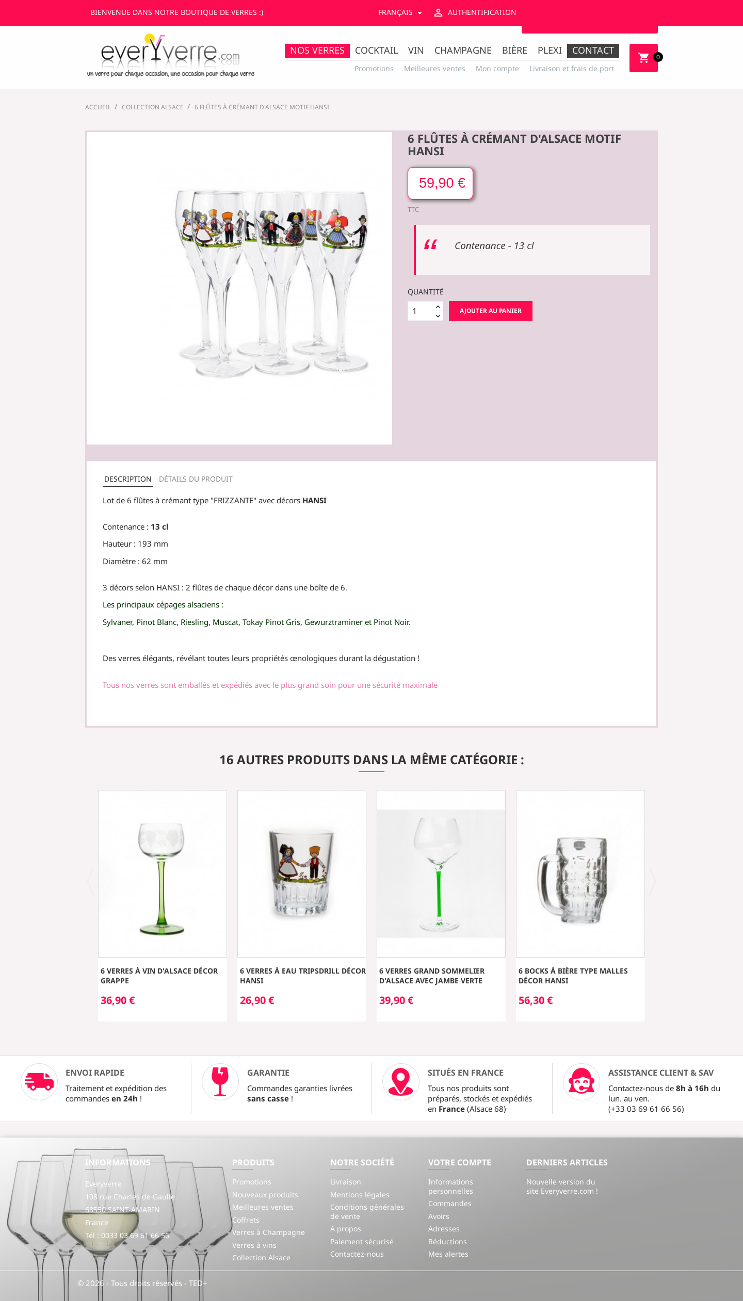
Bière (514, 50)
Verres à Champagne (268, 1232)
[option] (162, 906)
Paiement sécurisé (362, 1241)
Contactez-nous (357, 1254)
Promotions (374, 68)
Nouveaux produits (265, 1194)
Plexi (550, 50)
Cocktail (376, 50)
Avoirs (438, 1216)
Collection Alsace (261, 1257)
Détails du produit (196, 479)
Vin (416, 50)
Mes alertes (448, 1254)
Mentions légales (360, 1194)
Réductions (447, 1241)
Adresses (444, 1228)
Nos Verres (317, 50)
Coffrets (246, 1220)
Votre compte (459, 1162)
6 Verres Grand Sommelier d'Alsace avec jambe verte (431, 976)
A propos (345, 1228)
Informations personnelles (450, 1186)
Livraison (345, 1182)
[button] (90, 880)
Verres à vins (254, 1245)
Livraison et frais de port (571, 68)
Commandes (450, 1203)
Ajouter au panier (491, 310)
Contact (593, 50)
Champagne (463, 50)
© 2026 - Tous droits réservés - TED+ (142, 1283)
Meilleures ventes (434, 68)
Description (128, 479)
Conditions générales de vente (367, 1211)
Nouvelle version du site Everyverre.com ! (562, 1186)
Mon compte (497, 68)
